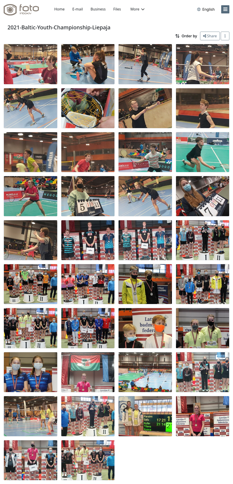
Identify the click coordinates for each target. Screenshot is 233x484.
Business (98, 9)
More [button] (137, 9)
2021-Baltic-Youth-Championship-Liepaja (58, 27)
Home (59, 9)
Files (117, 9)
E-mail (77, 9)
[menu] (225, 9)
